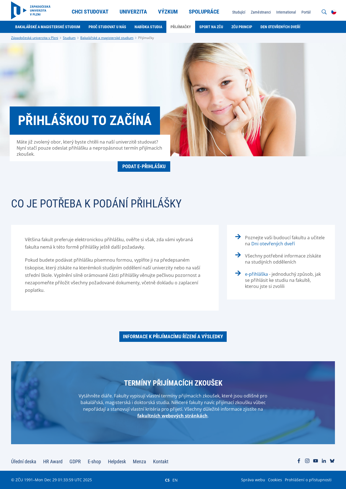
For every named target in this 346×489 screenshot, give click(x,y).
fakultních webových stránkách (172, 416)
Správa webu (253, 479)
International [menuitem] (286, 12)
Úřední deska (23, 461)
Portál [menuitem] (306, 12)
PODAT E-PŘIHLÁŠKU (144, 166)
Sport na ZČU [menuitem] (211, 27)
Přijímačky (146, 37)
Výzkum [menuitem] (168, 11)
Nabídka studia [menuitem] (148, 27)
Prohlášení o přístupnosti (308, 479)
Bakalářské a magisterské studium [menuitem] (47, 27)
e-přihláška (256, 274)
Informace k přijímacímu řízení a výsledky (173, 336)
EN (175, 479)
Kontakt (160, 461)
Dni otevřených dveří (273, 244)
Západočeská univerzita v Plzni (34, 37)
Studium (69, 37)
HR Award (53, 461)
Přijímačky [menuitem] (181, 27)
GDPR (75, 461)
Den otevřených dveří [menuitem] (280, 27)
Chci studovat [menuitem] (90, 11)
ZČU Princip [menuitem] (241, 27)
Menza (139, 461)
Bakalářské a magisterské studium (106, 37)
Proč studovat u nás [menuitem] (107, 27)
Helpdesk (117, 461)
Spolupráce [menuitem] (204, 11)
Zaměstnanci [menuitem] (261, 12)
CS (167, 479)
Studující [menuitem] (238, 12)
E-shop (94, 461)
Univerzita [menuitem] (133, 11)
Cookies (275, 479)
